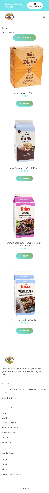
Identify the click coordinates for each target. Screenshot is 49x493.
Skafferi (5, 437)
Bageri (5, 413)
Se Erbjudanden (35, 5)
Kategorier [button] (23, 37)
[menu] (44, 17)
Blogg (5, 459)
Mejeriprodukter (9, 432)
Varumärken (7, 442)
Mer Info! (24, 103)
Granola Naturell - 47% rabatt (24, 320)
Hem (4, 32)
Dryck (4, 418)
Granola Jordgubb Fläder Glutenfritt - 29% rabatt (24, 244)
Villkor (5, 469)
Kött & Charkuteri (10, 427)
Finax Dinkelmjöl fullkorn (24, 93)
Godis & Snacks (9, 422)
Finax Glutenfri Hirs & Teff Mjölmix (24, 168)
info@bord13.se (9, 398)
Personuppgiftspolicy (11, 474)
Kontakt (5, 464)
